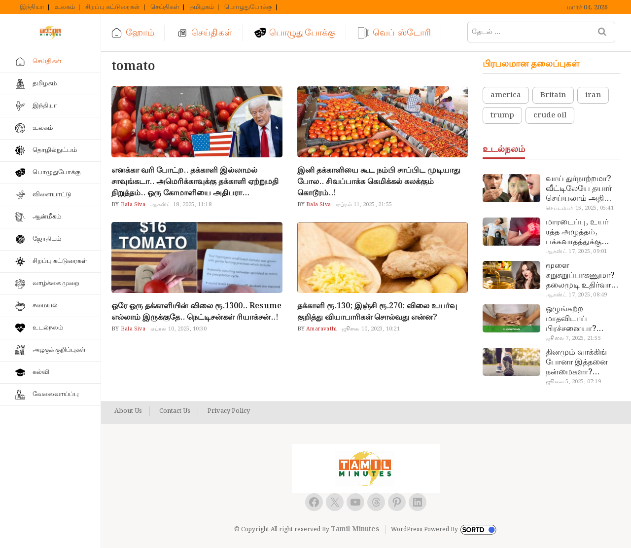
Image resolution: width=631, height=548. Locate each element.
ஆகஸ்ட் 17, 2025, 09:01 (576, 251)
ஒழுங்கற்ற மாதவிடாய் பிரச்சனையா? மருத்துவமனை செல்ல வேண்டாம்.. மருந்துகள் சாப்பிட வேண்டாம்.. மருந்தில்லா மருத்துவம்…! (580, 319)
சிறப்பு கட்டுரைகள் (112, 7)
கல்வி (41, 372)
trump (502, 115)
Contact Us (174, 411)
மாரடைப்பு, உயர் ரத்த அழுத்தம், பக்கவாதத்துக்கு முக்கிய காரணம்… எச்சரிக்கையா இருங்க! (578, 232)
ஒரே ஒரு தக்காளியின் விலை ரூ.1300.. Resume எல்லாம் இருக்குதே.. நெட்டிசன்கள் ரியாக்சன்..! (196, 311)
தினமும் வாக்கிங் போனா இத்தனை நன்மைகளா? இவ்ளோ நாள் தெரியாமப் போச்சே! (583, 362)
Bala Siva (132, 204)
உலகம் (65, 7)
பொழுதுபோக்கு (248, 7)
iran (593, 95)
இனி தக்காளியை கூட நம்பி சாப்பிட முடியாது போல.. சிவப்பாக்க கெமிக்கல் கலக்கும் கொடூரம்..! (378, 182)
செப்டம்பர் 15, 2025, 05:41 (579, 208)
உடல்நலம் (48, 328)
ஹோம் (140, 33)
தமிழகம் (202, 7)
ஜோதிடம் (47, 239)
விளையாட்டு (52, 194)
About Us (128, 411)
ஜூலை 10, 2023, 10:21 (371, 329)
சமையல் (45, 305)
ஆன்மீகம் (47, 217)
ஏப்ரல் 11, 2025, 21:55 (364, 204)
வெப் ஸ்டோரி (402, 33)
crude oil (549, 115)
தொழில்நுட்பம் (55, 150)
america (506, 95)
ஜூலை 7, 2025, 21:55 (573, 338)
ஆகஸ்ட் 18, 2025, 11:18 (180, 204)
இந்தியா (32, 7)
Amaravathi (321, 329)
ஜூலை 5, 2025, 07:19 (573, 381)
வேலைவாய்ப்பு (56, 394)
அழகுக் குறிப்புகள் (59, 350)
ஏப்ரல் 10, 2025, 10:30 (178, 329)
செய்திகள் (164, 7)
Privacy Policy (229, 411)
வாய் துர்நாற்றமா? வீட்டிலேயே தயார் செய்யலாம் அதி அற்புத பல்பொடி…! (581, 189)
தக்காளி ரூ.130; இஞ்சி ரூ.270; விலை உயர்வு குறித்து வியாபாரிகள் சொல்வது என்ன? (377, 311)
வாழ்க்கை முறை (56, 283)
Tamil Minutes (355, 529)
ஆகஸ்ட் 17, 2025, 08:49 (576, 295)
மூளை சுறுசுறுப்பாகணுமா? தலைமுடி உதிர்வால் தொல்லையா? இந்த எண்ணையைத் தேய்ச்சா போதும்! (581, 276)
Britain (553, 95)
